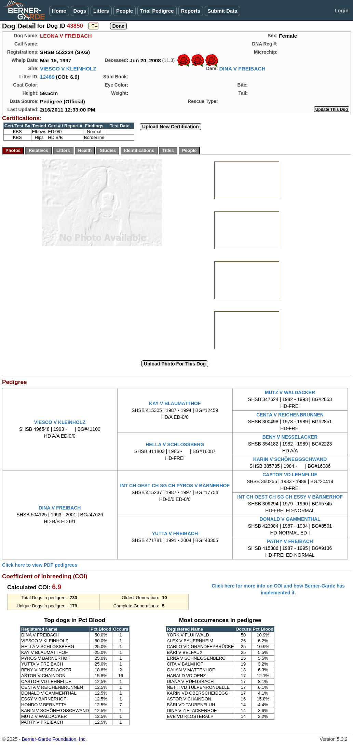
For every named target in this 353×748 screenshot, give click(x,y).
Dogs (79, 11)
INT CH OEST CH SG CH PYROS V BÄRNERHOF (175, 485)
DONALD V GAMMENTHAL (290, 519)
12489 (47, 77)
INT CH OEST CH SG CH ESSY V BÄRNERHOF (290, 497)
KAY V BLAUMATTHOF (175, 403)
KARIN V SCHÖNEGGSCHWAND (290, 459)
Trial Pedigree (157, 11)
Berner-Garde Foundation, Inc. (54, 739)
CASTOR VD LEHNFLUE (289, 474)
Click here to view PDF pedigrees (39, 565)
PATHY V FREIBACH (290, 541)
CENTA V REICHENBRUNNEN (290, 414)
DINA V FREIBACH (242, 69)
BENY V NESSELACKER (290, 437)
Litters (101, 11)
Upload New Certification (170, 126)
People (124, 11)
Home (59, 11)
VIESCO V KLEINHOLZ (68, 69)
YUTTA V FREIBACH (175, 533)
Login (342, 10)
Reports (191, 11)
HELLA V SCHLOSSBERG (175, 444)
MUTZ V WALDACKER (290, 392)
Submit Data (222, 11)
